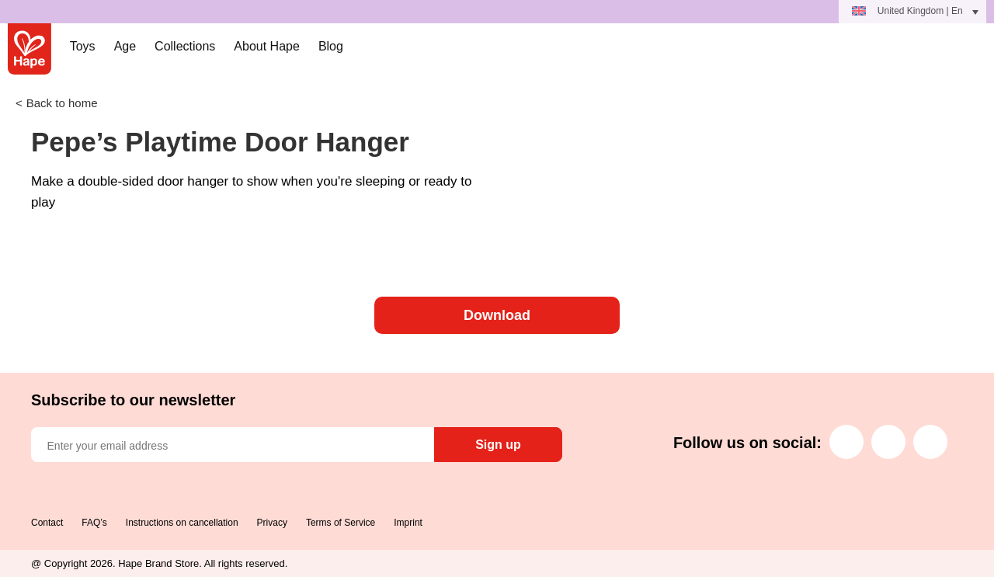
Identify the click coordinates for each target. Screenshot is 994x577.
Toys (83, 46)
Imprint (408, 522)
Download (497, 315)
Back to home (62, 102)
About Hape (267, 46)
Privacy (272, 522)
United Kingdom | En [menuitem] (920, 10)
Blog (330, 46)
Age (125, 46)
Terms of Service (340, 522)
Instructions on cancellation (182, 522)
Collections (185, 46)
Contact (47, 522)
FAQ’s (94, 522)
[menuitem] (912, 11)
